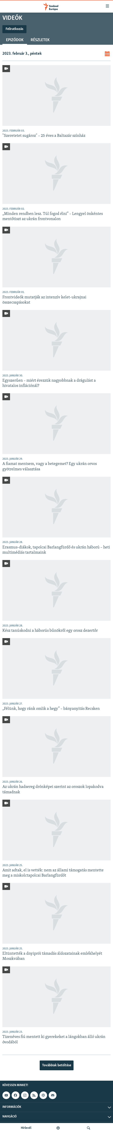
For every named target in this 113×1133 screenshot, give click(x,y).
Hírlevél (26, 1128)
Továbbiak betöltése (56, 1065)
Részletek (40, 40)
